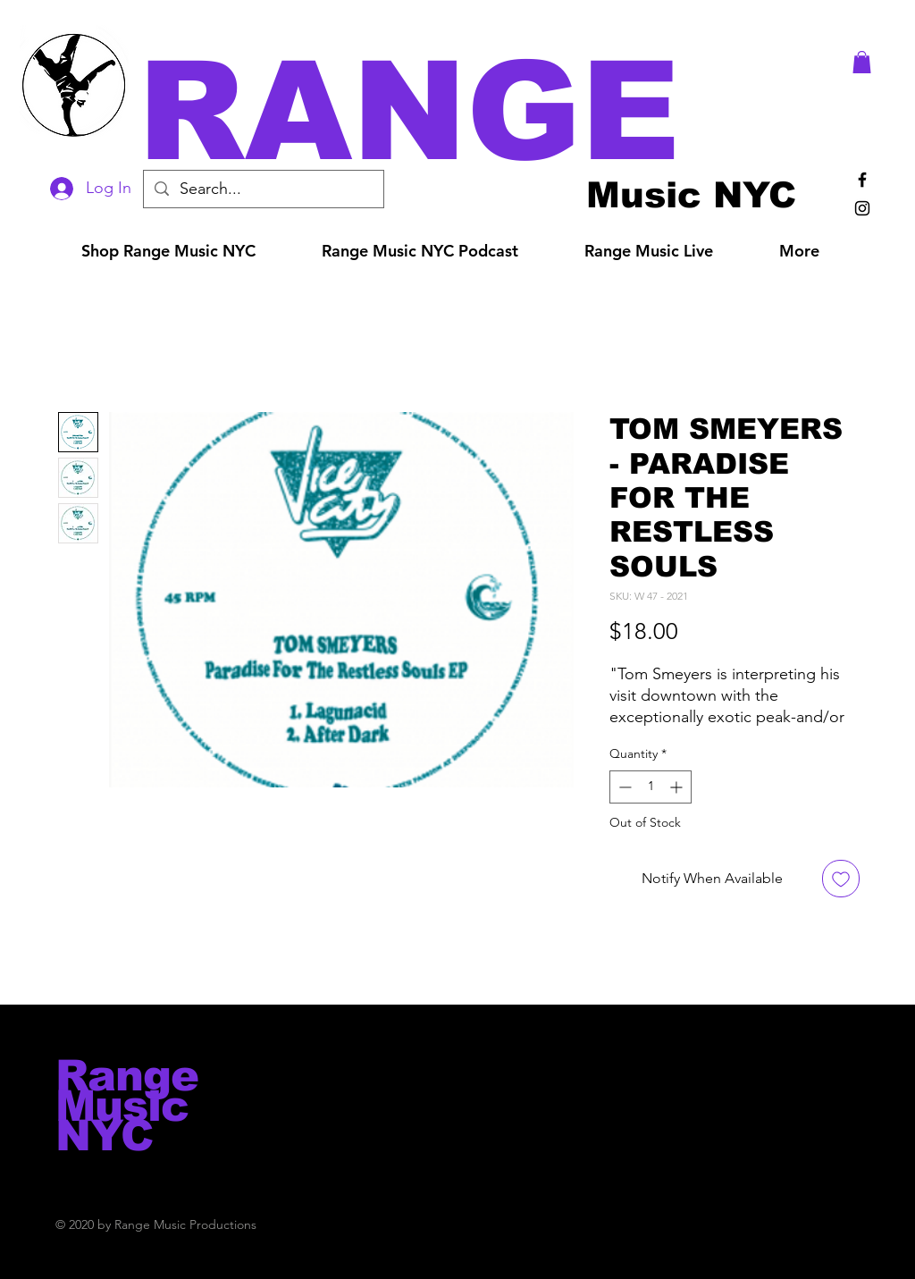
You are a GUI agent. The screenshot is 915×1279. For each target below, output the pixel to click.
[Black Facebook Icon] (862, 179)
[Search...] (263, 189)
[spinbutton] (650, 787)
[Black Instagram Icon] (862, 208)
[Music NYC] (691, 194)
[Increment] (678, 787)
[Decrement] (623, 787)
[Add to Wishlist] (841, 878)
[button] (482, 111)
